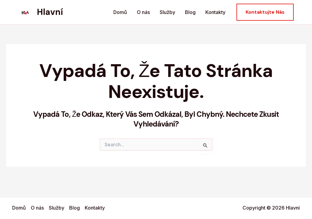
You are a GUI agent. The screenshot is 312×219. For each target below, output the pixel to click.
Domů (120, 12)
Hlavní (50, 12)
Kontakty (215, 12)
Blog (190, 12)
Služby (167, 12)
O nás (143, 12)
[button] (265, 12)
